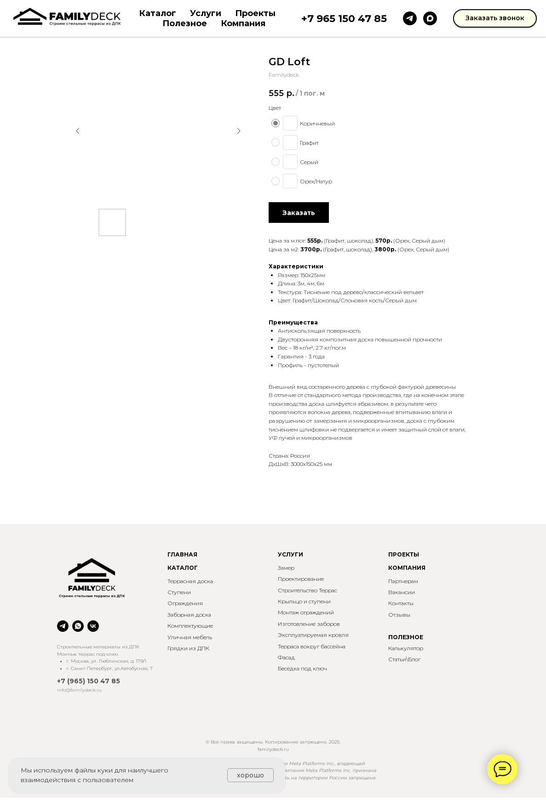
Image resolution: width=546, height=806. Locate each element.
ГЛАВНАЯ (182, 554)
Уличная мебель (189, 637)
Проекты (255, 13)
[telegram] (410, 18)
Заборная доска (189, 614)
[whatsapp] (78, 626)
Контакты (401, 603)
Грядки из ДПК (188, 648)
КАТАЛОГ (182, 567)
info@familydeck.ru (79, 690)
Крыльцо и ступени (304, 601)
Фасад (286, 657)
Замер (286, 567)
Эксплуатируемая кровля (313, 634)
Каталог (157, 13)
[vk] (93, 626)
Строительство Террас (307, 590)
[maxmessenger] (430, 18)
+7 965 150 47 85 (344, 18)
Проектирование (301, 578)
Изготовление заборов (309, 623)
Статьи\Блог (404, 659)
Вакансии (401, 592)
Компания (243, 23)
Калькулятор (405, 648)
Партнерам (403, 581)
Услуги (205, 13)
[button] (495, 18)
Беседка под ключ (302, 668)
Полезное (184, 23)
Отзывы (399, 614)
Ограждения (185, 603)
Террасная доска (190, 581)
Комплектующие (190, 625)
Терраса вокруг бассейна (311, 646)
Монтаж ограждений (306, 612)
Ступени (179, 592)
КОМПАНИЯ (406, 567)
